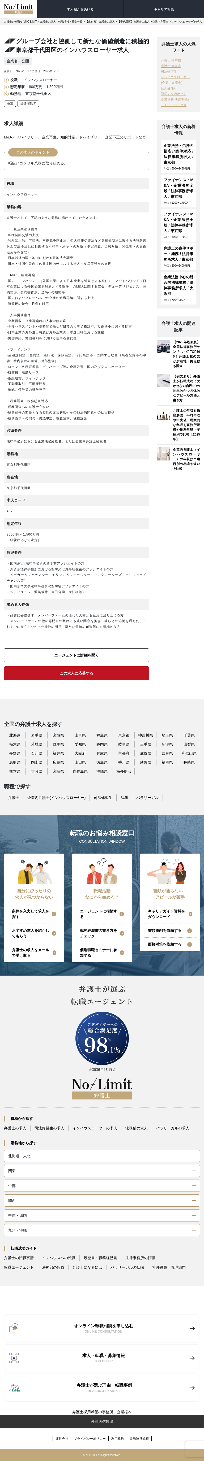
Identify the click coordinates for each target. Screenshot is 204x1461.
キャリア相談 (164, 9)
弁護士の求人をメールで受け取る (30, 953)
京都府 (123, 753)
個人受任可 (169, 88)
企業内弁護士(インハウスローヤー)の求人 (177, 21)
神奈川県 (145, 735)
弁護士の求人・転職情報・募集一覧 (61, 21)
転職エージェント (19, 1267)
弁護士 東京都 (171, 60)
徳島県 (102, 762)
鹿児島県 (80, 771)
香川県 (123, 762)
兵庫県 (102, 753)
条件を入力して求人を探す (30, 914)
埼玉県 (167, 735)
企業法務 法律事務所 (175, 99)
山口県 (80, 762)
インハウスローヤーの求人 (95, 1128)
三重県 (145, 744)
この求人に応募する (76, 673)
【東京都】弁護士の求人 (100, 21)
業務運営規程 (139, 1439)
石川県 (36, 753)
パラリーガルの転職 (127, 1267)
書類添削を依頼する (164, 930)
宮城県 (58, 735)
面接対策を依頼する (164, 944)
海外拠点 (123, 771)
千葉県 (189, 735)
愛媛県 (145, 762)
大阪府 (80, 753)
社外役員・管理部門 (169, 1267)
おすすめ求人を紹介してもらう (30, 933)
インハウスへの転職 (58, 1258)
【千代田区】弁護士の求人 (134, 21)
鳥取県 (14, 762)
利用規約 (117, 1439)
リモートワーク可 (173, 105)
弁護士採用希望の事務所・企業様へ (102, 1412)
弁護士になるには (87, 1267)
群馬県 (58, 744)
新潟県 (167, 744)
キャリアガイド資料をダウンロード (166, 914)
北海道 (14, 735)
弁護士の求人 (15, 1128)
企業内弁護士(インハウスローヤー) (56, 797)
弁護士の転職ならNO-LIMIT (20, 21)
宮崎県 (58, 771)
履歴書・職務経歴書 (100, 1258)
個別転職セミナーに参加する (98, 953)
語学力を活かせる (173, 94)
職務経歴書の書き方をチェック (98, 933)
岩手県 (36, 735)
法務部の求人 (136, 1128)
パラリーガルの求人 (172, 1128)
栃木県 (14, 744)
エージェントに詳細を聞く (76, 655)
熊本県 (14, 771)
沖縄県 (102, 771)
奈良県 (167, 753)
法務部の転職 (53, 1267)
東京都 (123, 735)
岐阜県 (123, 744)
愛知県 (80, 744)
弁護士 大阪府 (171, 66)
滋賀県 (145, 753)
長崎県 (189, 762)
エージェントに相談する (98, 914)
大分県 (36, 771)
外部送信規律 (102, 1421)
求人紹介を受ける (80, 9)
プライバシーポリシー (90, 1439)
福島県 (102, 735)
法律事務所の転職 (140, 1258)
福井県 (58, 753)
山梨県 (189, 744)
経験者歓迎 (28, 104)
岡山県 (36, 762)
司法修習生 (169, 71)
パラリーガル (147, 797)
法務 (124, 797)
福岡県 (167, 762)
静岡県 (102, 744)
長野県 (14, 753)
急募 (10, 104)
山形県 (80, 735)
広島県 (58, 762)
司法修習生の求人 (49, 1128)
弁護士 (13, 797)
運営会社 (62, 1439)
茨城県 (36, 744)
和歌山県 (189, 753)
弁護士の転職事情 (19, 1258)
